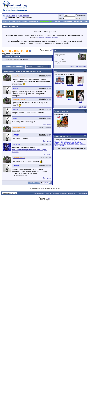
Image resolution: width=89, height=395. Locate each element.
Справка (57, 21)
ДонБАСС (62, 128)
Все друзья (82, 107)
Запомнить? (81, 15)
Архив (78, 193)
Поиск (86, 21)
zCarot (48, 198)
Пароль (61, 18)
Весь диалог (47, 124)
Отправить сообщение (10, 56)
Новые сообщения (29, 21)
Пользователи (24, 15)
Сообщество (67, 21)
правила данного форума (47, 37)
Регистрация (16, 21)
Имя (59, 15)
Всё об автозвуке (11, 15)
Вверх (84, 193)
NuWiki (5, 21)
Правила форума (46, 21)
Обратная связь (38, 193)
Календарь (78, 21)
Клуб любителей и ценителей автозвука (60, 193)
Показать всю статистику (77, 66)
